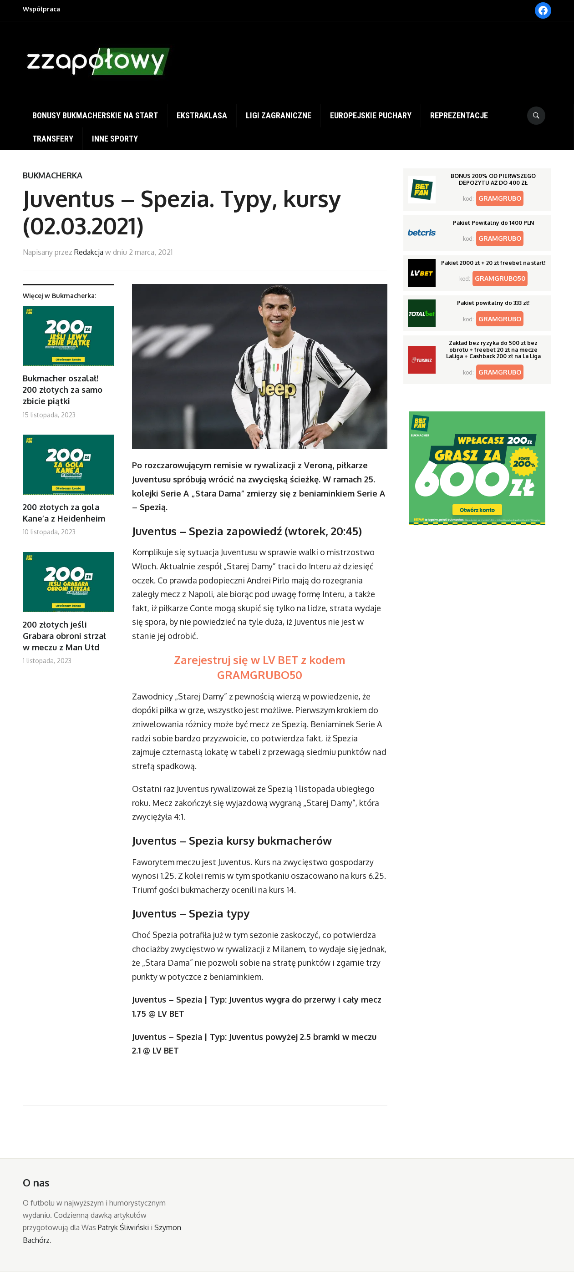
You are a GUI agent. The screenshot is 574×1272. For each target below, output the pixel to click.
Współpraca (41, 9)
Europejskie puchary (370, 115)
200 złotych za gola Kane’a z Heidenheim (64, 512)
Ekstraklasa (202, 115)
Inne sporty (115, 138)
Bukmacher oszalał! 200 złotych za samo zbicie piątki (62, 389)
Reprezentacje (459, 115)
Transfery (52, 138)
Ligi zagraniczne (278, 115)
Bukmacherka (52, 175)
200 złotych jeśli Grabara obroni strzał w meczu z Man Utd (64, 635)
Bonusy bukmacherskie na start (95, 115)
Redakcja (88, 252)
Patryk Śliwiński (123, 1227)
